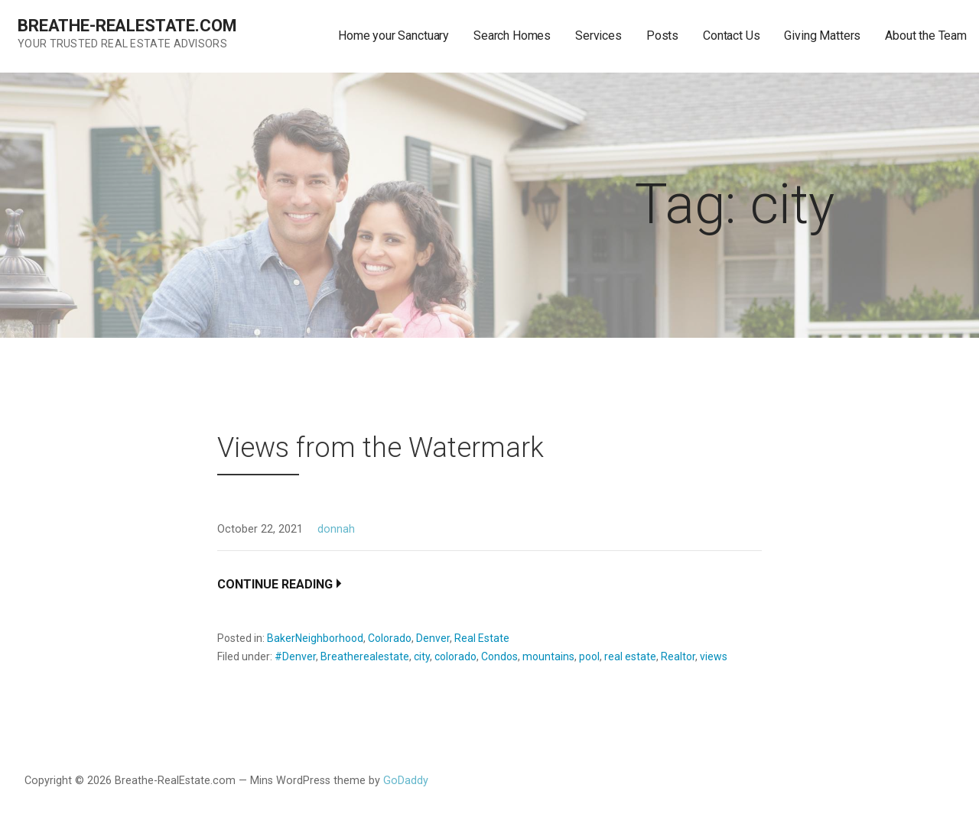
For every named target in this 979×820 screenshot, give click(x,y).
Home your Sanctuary (393, 35)
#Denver (295, 656)
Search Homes (512, 35)
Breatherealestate (364, 656)
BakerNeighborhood (315, 638)
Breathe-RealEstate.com (127, 25)
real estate (630, 656)
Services (598, 35)
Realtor (678, 656)
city (422, 656)
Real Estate (481, 638)
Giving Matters (822, 35)
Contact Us (731, 35)
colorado (455, 656)
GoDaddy (405, 780)
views (713, 656)
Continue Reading (275, 584)
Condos (499, 656)
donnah (336, 529)
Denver (433, 638)
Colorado (389, 638)
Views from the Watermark (380, 448)
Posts (662, 35)
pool (589, 656)
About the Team (926, 35)
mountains (548, 656)
